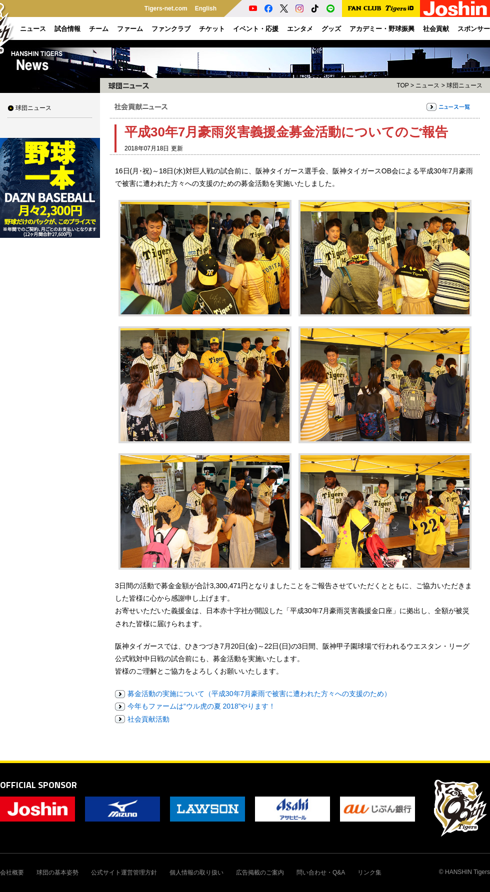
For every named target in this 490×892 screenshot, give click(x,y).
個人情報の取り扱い (197, 872)
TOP (402, 85)
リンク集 (370, 872)
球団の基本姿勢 (57, 872)
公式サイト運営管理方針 (124, 872)
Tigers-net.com (166, 8)
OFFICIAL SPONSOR (38, 785)
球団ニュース (34, 107)
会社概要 (12, 872)
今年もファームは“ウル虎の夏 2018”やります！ (202, 706)
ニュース (428, 85)
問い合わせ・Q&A (320, 872)
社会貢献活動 (149, 719)
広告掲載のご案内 (260, 872)
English (205, 8)
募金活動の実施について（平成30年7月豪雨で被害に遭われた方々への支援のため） (259, 694)
